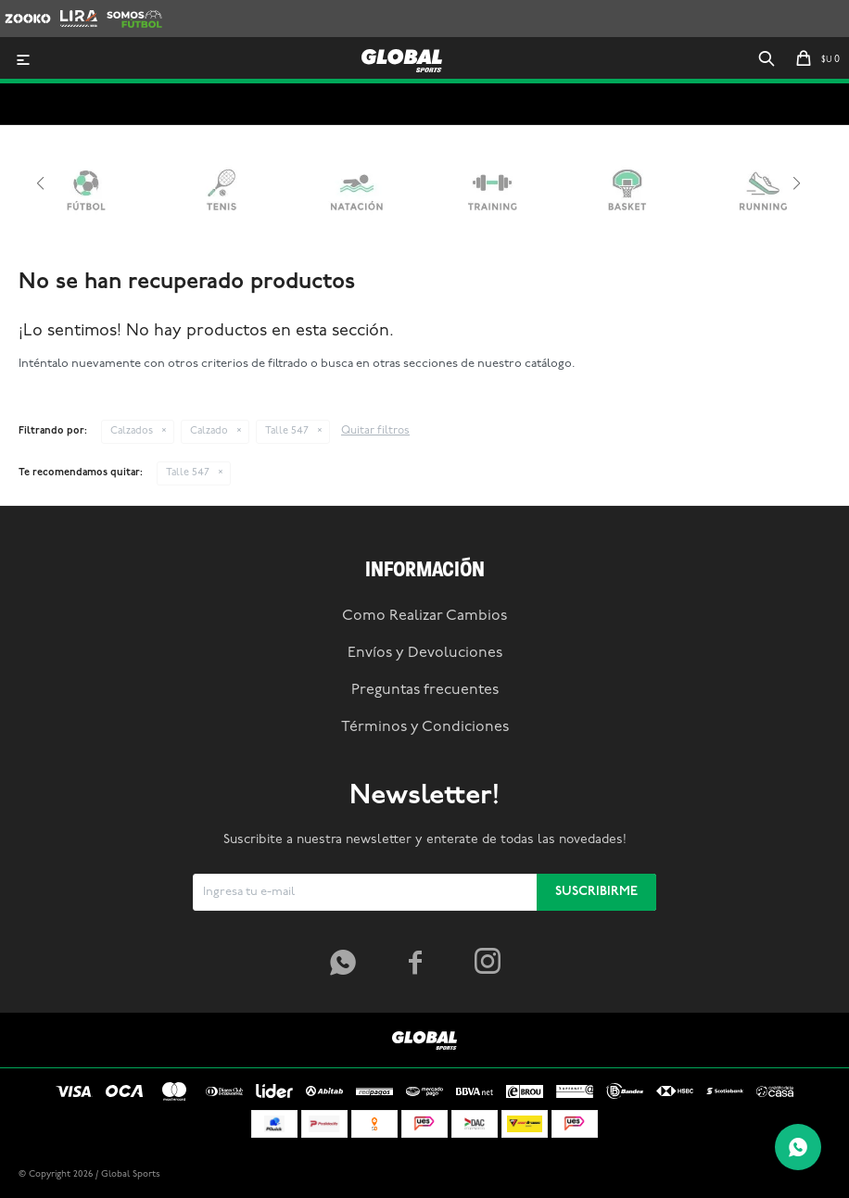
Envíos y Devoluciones (425, 653)
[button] (766, 60)
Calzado (209, 431)
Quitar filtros (375, 430)
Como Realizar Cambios (424, 616)
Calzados (131, 431)
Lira (70, 9)
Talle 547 (287, 431)
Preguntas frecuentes (425, 690)
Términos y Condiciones (425, 727)
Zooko (23, 9)
